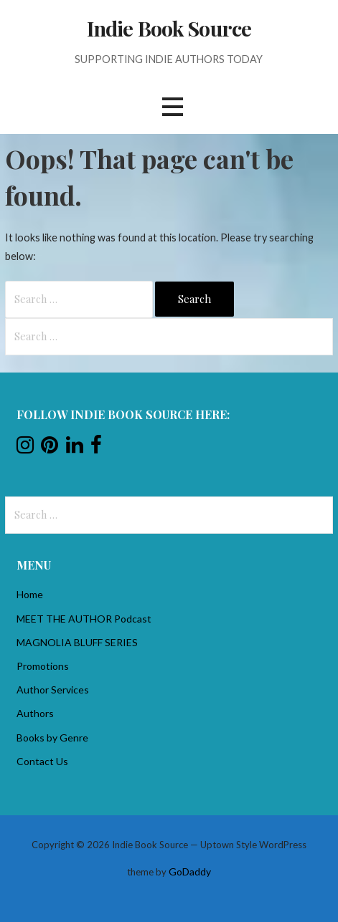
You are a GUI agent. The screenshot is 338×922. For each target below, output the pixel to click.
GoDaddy (190, 871)
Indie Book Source (169, 28)
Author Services (53, 689)
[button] (172, 107)
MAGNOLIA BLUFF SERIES (77, 642)
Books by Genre (52, 737)
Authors (35, 713)
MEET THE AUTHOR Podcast (84, 619)
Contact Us (42, 761)
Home (30, 594)
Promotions (43, 666)
